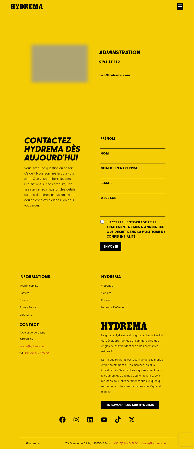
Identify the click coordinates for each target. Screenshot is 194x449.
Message (132, 206)
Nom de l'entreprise (132, 172)
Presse (23, 300)
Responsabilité (28, 285)
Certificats (25, 314)
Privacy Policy (27, 307)
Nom (132, 158)
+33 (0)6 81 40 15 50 (37, 353)
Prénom (132, 143)
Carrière (24, 293)
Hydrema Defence (112, 307)
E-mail (132, 187)
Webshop (107, 285)
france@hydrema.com (32, 346)
